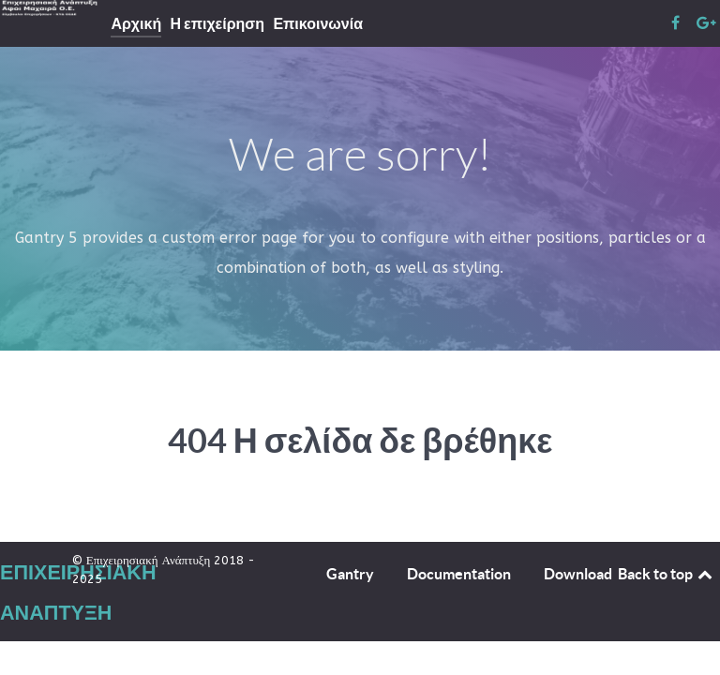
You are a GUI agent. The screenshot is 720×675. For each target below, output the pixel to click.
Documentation (459, 573)
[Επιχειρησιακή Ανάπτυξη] (54, 8)
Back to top (666, 573)
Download (578, 573)
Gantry (350, 573)
